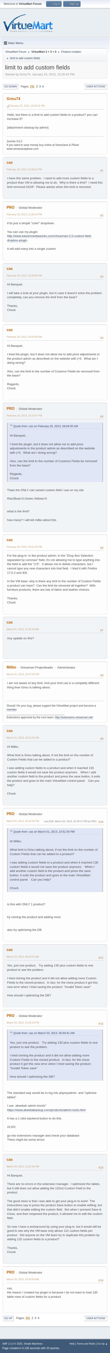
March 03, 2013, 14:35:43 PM (23, 1022)
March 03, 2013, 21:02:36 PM (23, 1166)
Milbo (11, 667)
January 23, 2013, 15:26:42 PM (27, 105)
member (12, 709)
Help (72, 1343)
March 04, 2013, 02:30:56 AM (23, 1279)
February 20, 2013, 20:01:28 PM (24, 546)
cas (10, 162)
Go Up (8, 1318)
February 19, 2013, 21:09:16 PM (24, 169)
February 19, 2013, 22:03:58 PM (24, 275)
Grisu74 (13, 99)
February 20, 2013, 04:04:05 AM (24, 336)
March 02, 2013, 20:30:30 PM (23, 821)
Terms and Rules (86, 1343)
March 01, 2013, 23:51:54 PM (23, 737)
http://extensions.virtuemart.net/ (74, 717)
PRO (11, 207)
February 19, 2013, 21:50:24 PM (24, 214)
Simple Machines (33, 1343)
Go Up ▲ (102, 1343)
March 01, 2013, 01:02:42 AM (23, 629)
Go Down (10, 86)
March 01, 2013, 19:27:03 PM (23, 674)
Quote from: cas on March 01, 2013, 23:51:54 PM (44, 831)
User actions (95, 86)
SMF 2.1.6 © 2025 (12, 1343)
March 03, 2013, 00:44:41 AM (23, 956)
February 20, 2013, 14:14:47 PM (24, 415)
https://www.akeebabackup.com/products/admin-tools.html (46, 1110)
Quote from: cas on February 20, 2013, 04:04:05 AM (45, 426)
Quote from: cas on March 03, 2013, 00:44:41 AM (43, 1033)
